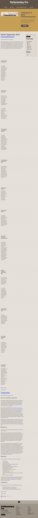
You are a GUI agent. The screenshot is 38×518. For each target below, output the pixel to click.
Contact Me (31, 7)
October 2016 (29, 46)
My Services (12, 7)
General (5, 491)
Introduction (29, 509)
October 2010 (29, 47)
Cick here (25, 25)
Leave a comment (3, 493)
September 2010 (29, 49)
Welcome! (5, 7)
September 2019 (29, 41)
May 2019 (28, 43)
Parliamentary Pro (19, 2)
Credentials (5, 393)
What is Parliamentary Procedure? (21, 7)
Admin (12, 39)
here (20, 489)
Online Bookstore (7, 37)
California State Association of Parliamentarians (14, 421)
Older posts (4, 496)
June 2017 (28, 44)
